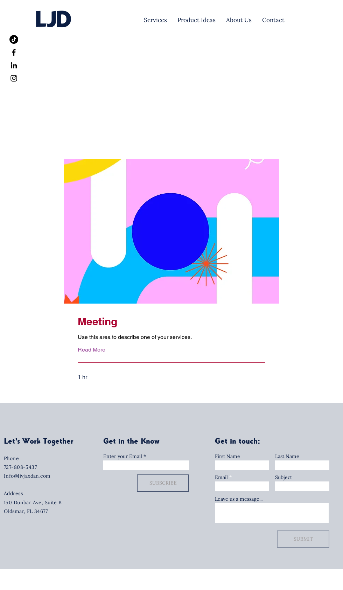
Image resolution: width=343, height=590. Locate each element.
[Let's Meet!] (312, 20)
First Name (227, 456)
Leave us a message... (238, 499)
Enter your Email (122, 456)
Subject (283, 477)
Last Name (287, 456)
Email (221, 477)
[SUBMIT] (303, 539)
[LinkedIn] (13, 65)
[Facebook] (13, 52)
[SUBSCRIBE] (163, 483)
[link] (171, 322)
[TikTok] (13, 39)
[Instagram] (13, 78)
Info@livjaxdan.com (27, 476)
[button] (104, 397)
